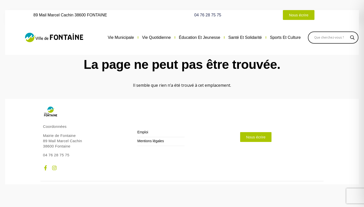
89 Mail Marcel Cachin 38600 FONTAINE (70, 15)
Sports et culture (285, 37)
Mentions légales (150, 141)
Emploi (142, 132)
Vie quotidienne (156, 37)
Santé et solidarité (245, 37)
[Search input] (331, 37)
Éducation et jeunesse (199, 37)
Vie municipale (121, 37)
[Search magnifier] (352, 37)
